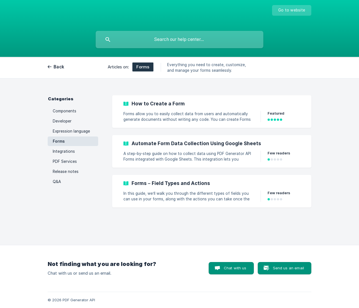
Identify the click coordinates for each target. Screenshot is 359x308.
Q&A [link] (57, 181)
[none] (291, 10)
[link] (211, 111)
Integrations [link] (64, 151)
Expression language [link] (71, 131)
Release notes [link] (66, 171)
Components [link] (64, 111)
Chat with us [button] (235, 268)
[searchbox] (179, 39)
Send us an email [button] (288, 268)
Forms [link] (59, 141)
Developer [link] (62, 121)
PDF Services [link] (65, 161)
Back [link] (59, 67)
